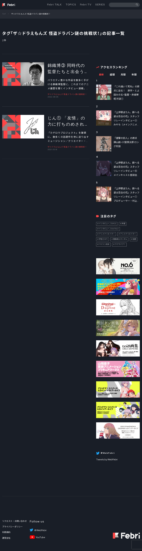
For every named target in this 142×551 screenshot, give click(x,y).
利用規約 (6, 532)
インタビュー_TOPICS (107, 223)
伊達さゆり (103, 239)
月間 (123, 74)
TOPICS (71, 4)
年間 (134, 74)
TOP (4, 14)
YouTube (40, 537)
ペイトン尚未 (104, 244)
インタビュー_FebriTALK (109, 229)
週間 (112, 74)
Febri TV (85, 4)
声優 (123, 223)
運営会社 (6, 538)
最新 (101, 74)
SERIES (100, 4)
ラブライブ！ (120, 244)
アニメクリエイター (107, 234)
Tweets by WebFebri (107, 459)
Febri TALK (54, 4)
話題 (134, 239)
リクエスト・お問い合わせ (14, 521)
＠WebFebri (40, 530)
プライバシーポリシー (12, 526)
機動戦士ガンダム (120, 239)
